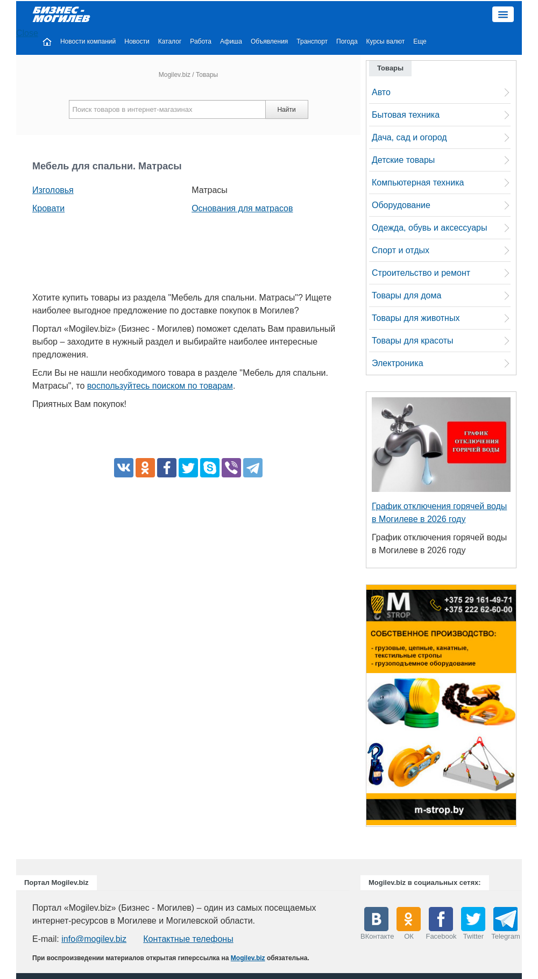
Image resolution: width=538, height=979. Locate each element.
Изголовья (53, 190)
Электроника (397, 363)
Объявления (269, 41)
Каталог (170, 41)
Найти (286, 109)
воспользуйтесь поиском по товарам (160, 385)
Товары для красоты (413, 340)
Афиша (231, 41)
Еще (419, 41)
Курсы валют (385, 41)
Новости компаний (88, 41)
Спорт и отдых (400, 250)
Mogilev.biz (174, 74)
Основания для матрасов (242, 208)
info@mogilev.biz (93, 939)
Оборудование (401, 205)
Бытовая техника (406, 114)
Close (27, 33)
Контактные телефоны (188, 939)
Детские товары (403, 160)
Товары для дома (406, 295)
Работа (200, 41)
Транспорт (312, 41)
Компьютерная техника (418, 182)
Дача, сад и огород (409, 137)
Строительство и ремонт (421, 272)
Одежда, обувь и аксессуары (429, 227)
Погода (347, 41)
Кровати (48, 208)
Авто (381, 92)
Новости (136, 41)
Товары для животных (415, 318)
